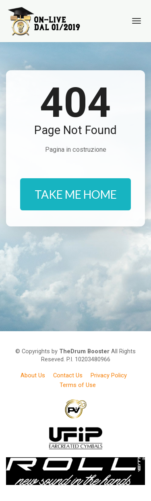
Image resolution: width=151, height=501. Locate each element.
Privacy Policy (109, 375)
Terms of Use (78, 385)
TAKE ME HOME (76, 194)
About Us (33, 375)
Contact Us (68, 375)
